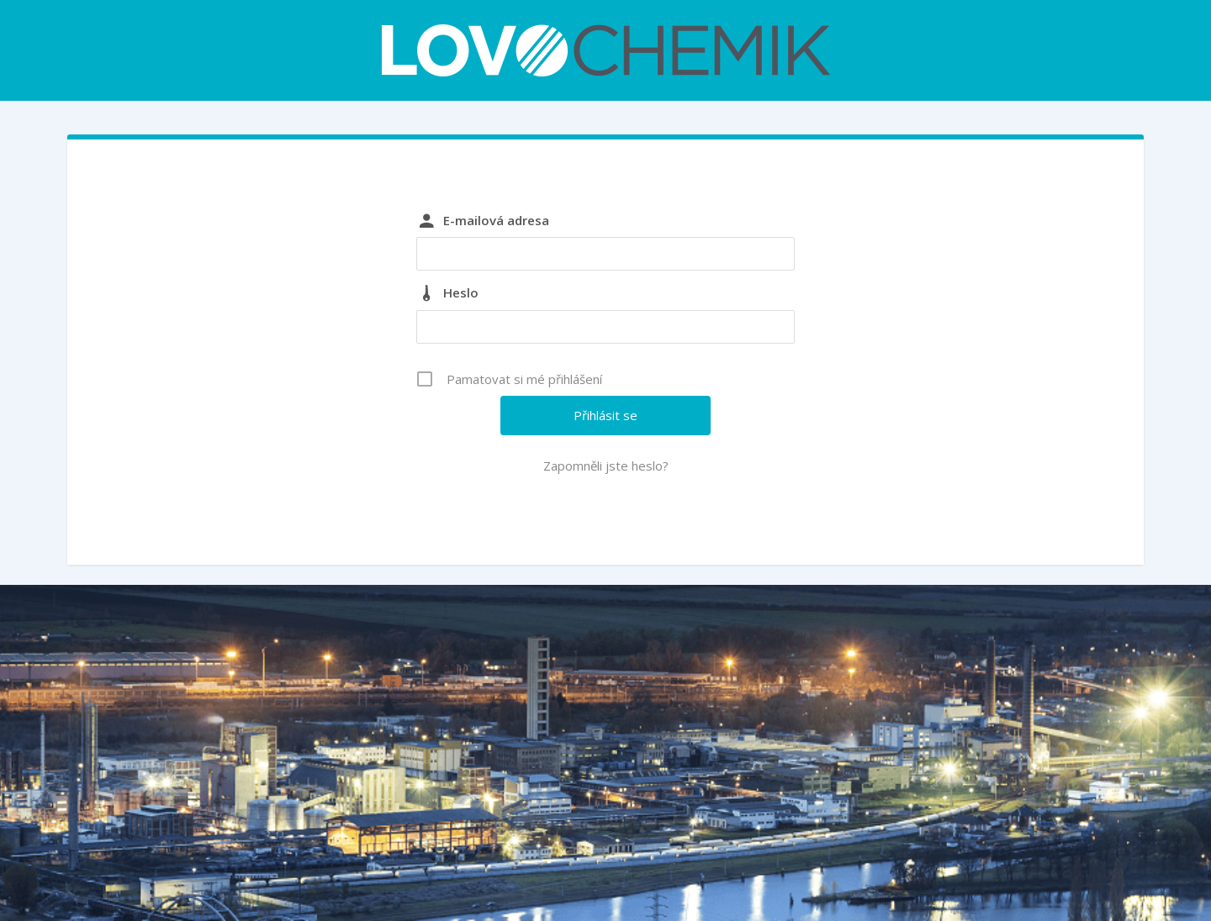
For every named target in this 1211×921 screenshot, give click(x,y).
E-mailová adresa (496, 220)
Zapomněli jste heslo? (606, 465)
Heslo (461, 292)
